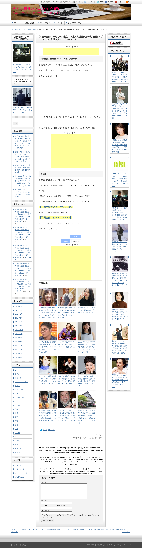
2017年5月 (18, 322)
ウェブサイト (46, 513)
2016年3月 (18, 353)
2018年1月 (18, 314)
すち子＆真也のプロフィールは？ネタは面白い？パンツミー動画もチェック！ (67, 345)
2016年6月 (18, 341)
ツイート (51, 430)
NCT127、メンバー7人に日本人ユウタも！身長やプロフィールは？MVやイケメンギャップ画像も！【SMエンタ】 (120, 77)
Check (45, 430)
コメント (44, 482)
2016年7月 (18, 337)
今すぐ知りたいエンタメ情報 (21, 29)
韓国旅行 (18, 452)
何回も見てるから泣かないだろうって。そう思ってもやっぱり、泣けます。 (22, 110)
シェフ (17, 393)
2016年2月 (18, 357)
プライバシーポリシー (76, 23)
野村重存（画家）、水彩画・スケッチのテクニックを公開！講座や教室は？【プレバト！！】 (119, 246)
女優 (16, 425)
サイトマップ (45, 23)
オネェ (17, 386)
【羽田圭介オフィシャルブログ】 (56, 207)
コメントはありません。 (91, 438)
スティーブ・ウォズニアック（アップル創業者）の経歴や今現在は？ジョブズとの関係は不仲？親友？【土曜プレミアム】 (67, 415)
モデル (17, 405)
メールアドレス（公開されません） (54, 508)
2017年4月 (18, 326)
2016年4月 (18, 349)
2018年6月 (18, 310)
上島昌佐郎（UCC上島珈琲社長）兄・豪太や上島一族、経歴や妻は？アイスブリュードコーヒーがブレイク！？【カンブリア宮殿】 (120, 280)
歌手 (16, 437)
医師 (16, 417)
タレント (18, 401)
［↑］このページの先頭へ (19, 548)
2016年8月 (18, 334)
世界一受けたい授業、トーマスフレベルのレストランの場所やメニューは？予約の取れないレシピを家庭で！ (67, 313)
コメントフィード (21, 473)
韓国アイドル (19, 448)
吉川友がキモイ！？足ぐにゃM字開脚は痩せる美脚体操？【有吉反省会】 (86, 310)
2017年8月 (18, 318)
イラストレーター (21, 382)
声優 (16, 421)
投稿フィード (19, 469)
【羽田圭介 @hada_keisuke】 (55, 217)
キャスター (19, 390)
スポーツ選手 (19, 397)
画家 (16, 444)
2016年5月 (18, 345)
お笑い (17, 374)
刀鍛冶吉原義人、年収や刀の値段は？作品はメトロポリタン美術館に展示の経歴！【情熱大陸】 (67, 380)
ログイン (18, 465)
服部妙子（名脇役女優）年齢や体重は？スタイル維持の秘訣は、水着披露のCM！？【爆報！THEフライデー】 (120, 314)
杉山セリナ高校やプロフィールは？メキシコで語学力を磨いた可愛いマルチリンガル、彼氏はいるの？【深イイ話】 (86, 347)
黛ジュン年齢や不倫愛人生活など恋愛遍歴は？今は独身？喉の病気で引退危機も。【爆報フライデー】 (86, 381)
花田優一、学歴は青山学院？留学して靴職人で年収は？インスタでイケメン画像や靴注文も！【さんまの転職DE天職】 (47, 415)
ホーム (16, 23)
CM (16, 370)
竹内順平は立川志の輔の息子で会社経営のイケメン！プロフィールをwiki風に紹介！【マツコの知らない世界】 (47, 347)
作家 (101, 438)
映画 (16, 429)
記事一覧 (59, 23)
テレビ (101, 435)
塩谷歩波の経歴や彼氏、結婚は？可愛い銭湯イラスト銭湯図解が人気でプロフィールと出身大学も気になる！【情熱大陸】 (47, 313)
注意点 (17, 441)
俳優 (16, 413)
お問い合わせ (30, 23)
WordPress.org (20, 477)
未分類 (17, 433)
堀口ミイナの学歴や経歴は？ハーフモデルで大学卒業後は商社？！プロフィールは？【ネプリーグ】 (47, 381)
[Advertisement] (71, 51)
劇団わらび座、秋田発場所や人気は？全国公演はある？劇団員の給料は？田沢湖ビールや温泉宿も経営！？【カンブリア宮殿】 (86, 417)
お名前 (44, 503)
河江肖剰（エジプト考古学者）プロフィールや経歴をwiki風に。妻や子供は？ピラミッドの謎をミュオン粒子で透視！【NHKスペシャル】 (119, 111)
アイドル (18, 378)
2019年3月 (18, 306)
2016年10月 (19, 330)
